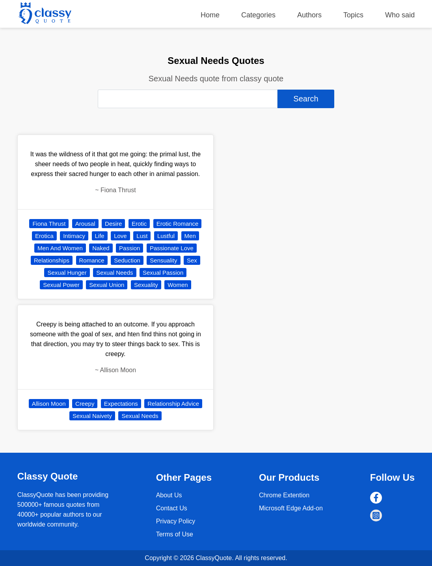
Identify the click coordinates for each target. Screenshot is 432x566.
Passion (129, 248)
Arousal (85, 223)
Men (190, 235)
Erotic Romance (177, 223)
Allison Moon (49, 403)
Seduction (127, 260)
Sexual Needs (114, 272)
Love (120, 235)
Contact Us (171, 508)
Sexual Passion (163, 272)
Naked (100, 248)
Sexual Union (106, 284)
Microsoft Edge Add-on (291, 508)
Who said (400, 15)
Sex (192, 260)
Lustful (166, 235)
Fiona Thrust (48, 223)
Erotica (44, 235)
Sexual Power (61, 284)
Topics (353, 15)
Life (99, 235)
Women (178, 284)
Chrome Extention (284, 495)
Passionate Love (172, 248)
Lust (141, 235)
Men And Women (60, 248)
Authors (309, 15)
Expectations (121, 403)
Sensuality (163, 260)
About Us (169, 495)
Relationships (51, 260)
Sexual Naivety (92, 415)
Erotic (139, 223)
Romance (91, 260)
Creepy (84, 403)
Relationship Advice (173, 403)
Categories (258, 15)
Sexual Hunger (66, 272)
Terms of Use (174, 534)
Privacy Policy (176, 521)
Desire (113, 223)
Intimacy (74, 235)
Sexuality (146, 284)
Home (210, 15)
